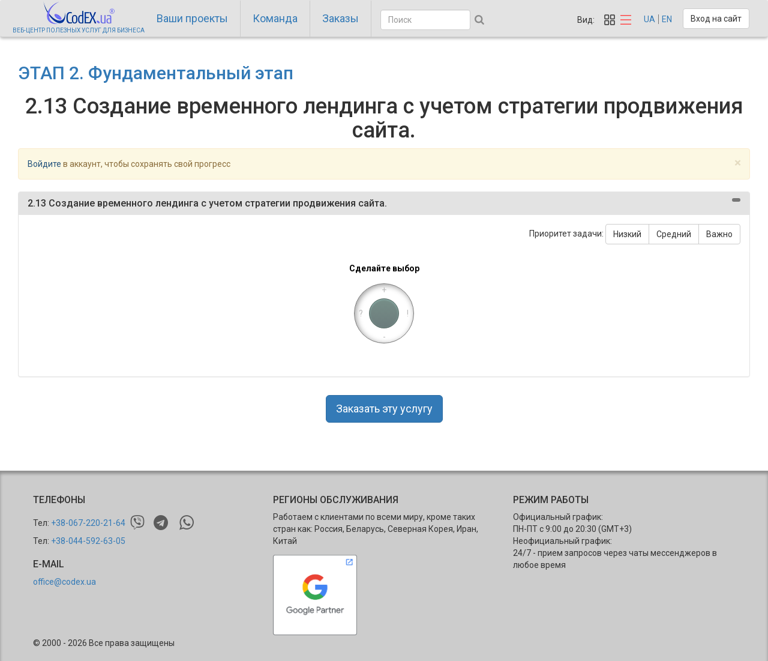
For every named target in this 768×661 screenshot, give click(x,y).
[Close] (737, 163)
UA (649, 19)
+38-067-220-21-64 (88, 523)
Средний (673, 234)
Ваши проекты (192, 18)
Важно (719, 234)
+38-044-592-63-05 (88, 541)
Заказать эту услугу (384, 408)
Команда (275, 18)
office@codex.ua (64, 582)
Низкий (627, 234)
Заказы (340, 18)
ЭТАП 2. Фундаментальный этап (155, 72)
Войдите (44, 164)
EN (667, 19)
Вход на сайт (716, 18)
